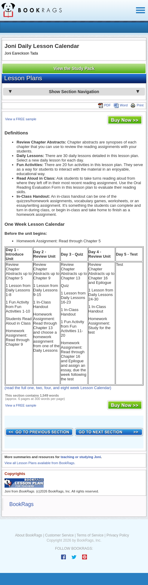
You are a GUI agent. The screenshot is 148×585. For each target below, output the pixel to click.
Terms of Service (90, 535)
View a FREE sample (20, 119)
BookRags (21, 504)
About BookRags (28, 535)
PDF (104, 105)
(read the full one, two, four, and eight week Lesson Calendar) (58, 387)
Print (137, 105)
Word (121, 105)
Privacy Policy (117, 535)
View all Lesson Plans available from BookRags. (40, 463)
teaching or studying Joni (80, 457)
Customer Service (59, 535)
